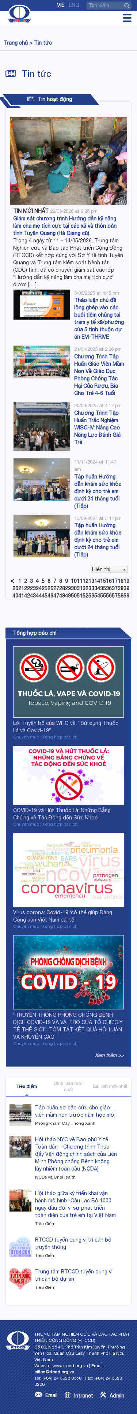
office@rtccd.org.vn (54, 1371)
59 (126, 596)
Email (51, 1395)
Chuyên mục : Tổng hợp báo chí (46, 737)
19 (126, 581)
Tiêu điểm (26, 1086)
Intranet (83, 1396)
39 (126, 588)
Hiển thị (109, 569)
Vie (60, 5)
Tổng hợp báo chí (34, 633)
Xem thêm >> (109, 1055)
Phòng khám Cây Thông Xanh (65, 1123)
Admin (117, 1396)
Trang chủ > (18, 43)
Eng (74, 5)
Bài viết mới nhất (110, 1086)
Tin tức (43, 43)
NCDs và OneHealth (55, 1177)
